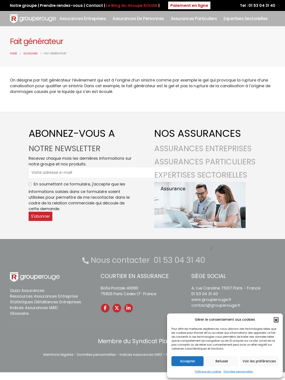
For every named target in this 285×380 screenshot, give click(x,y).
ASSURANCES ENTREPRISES (203, 151)
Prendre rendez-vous (61, 5)
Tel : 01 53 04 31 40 (257, 5)
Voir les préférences (259, 361)
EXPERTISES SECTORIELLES (200, 177)
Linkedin (128, 308)
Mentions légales (58, 354)
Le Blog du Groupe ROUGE (131, 5)
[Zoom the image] (200, 184)
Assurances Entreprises (82, 19)
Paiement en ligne (189, 5)
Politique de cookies (208, 371)
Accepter (187, 361)
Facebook (105, 308)
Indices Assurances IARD (34, 307)
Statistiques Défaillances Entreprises (45, 302)
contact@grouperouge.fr (216, 305)
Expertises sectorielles (246, 19)
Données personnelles (238, 371)
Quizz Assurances (27, 290)
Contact (94, 5)
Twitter (117, 308)
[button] (276, 319)
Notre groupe (23, 5)
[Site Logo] (33, 18)
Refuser (221, 361)
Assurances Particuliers (194, 19)
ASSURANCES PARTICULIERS (205, 164)
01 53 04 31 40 (179, 260)
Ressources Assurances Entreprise (44, 296)
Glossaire (19, 313)
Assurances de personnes (138, 19)
